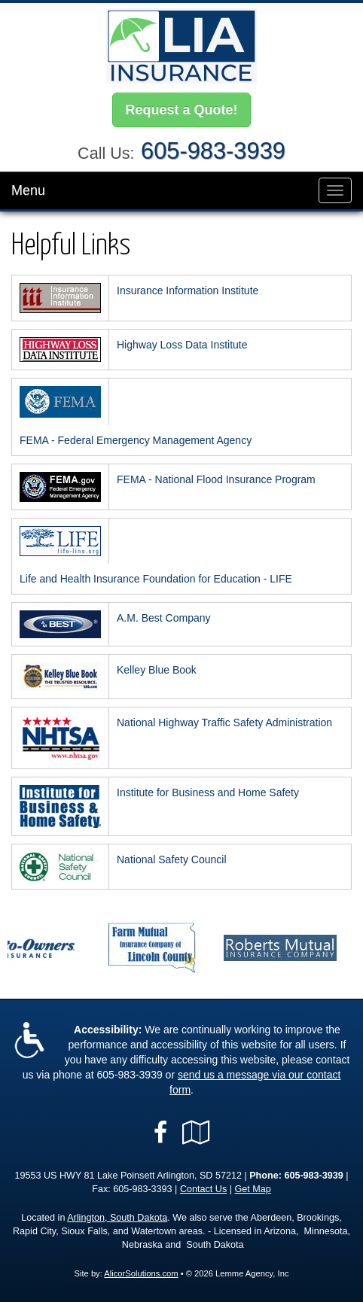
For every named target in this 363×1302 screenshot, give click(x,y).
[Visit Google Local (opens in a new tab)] (196, 1132)
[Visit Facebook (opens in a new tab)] (160, 1132)
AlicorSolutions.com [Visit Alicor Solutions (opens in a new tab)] (141, 1273)
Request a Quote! (181, 109)
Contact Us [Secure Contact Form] (203, 1189)
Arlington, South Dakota (117, 1217)
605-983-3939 (213, 151)
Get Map (252, 1189)
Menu (28, 190)
